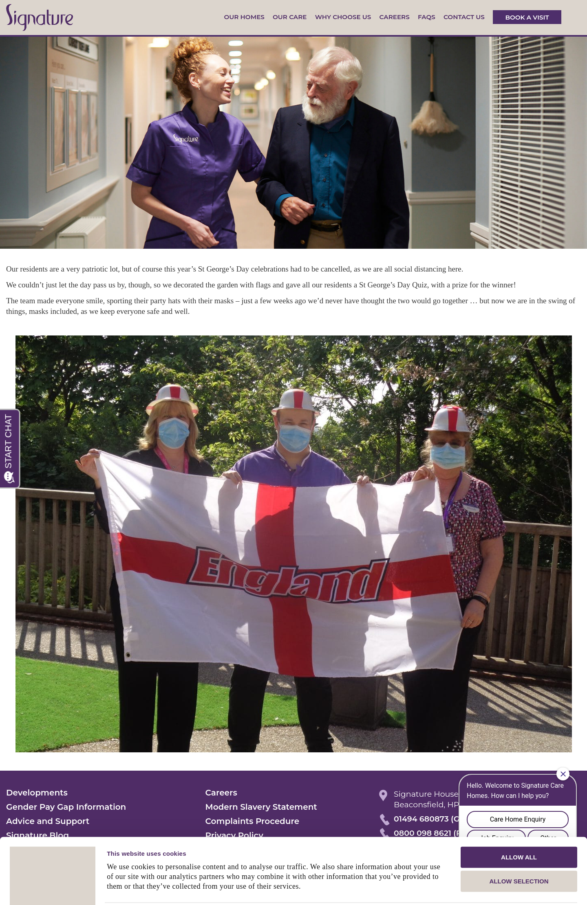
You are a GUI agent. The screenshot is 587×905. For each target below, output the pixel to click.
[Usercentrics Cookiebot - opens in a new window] (52, 889)
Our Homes (244, 17)
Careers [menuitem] (221, 793)
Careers (395, 17)
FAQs (426, 17)
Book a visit (527, 17)
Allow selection (519, 851)
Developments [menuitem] (37, 793)
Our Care (290, 17)
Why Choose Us (343, 17)
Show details (428, 888)
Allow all (519, 827)
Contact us (464, 17)
